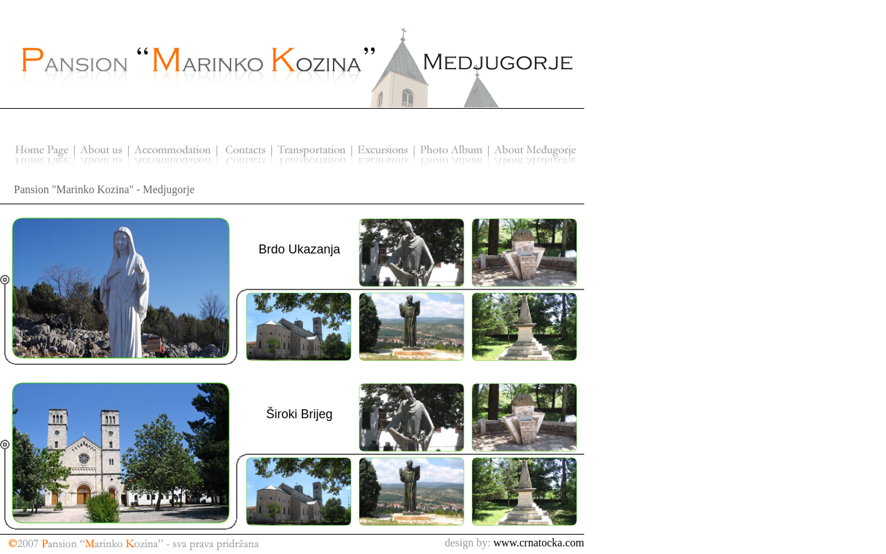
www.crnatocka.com (539, 542)
